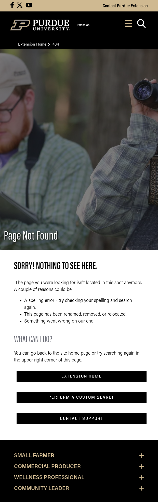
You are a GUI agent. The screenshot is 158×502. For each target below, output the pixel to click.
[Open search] (141, 25)
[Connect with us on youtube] (28, 5)
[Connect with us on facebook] (12, 5)
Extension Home (32, 44)
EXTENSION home (81, 376)
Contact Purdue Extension (125, 5)
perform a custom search (81, 397)
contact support (81, 418)
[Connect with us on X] (20, 5)
